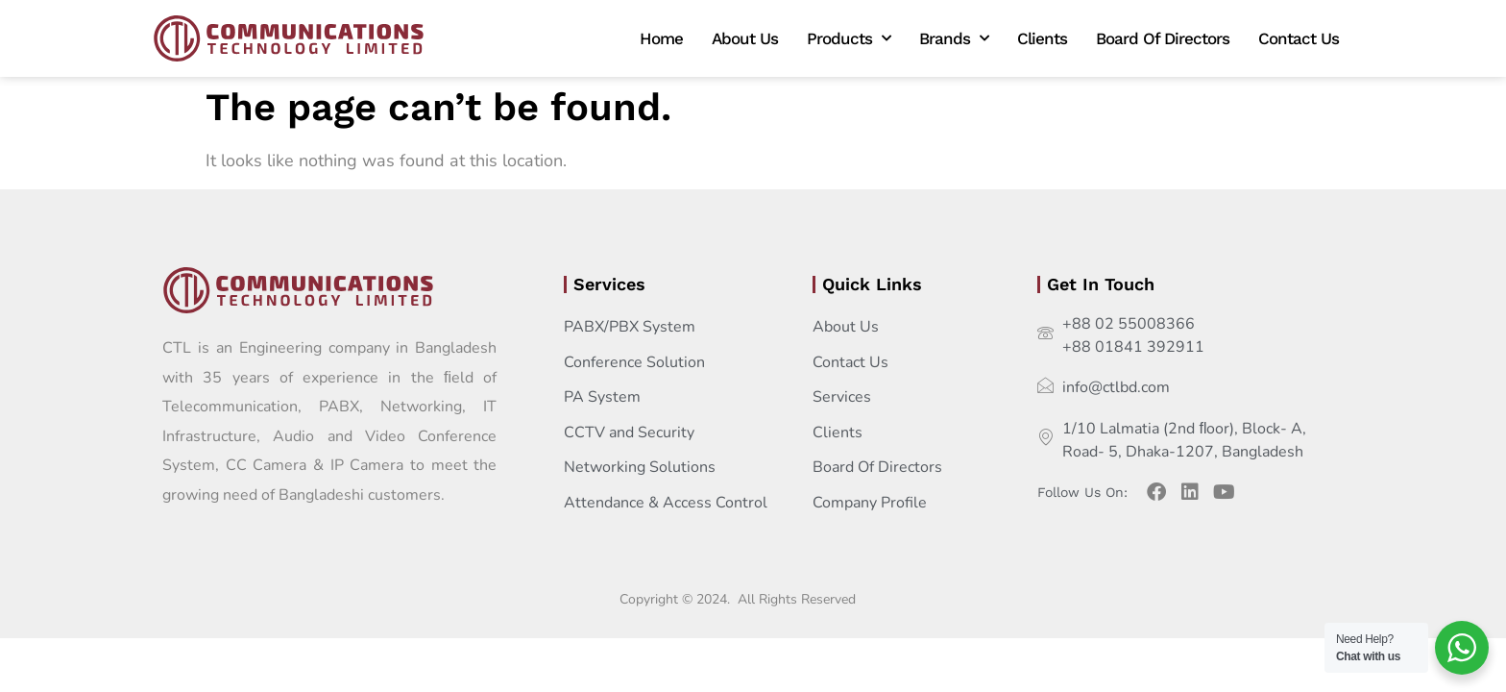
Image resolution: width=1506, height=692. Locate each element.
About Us (745, 38)
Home (661, 38)
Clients (1042, 38)
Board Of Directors (1162, 38)
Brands (953, 38)
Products (848, 38)
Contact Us (1298, 38)
